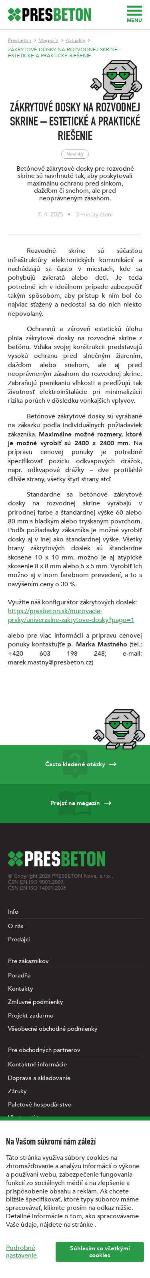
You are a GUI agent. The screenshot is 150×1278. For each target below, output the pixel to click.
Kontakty (20, 989)
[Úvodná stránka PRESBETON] (49, 14)
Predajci (19, 939)
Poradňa (19, 975)
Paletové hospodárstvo (40, 1104)
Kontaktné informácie (37, 1064)
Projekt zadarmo (31, 1015)
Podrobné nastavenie (21, 1251)
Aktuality (75, 40)
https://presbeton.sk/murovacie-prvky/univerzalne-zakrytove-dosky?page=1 (71, 615)
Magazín (48, 40)
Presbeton (19, 40)
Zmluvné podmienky (35, 1002)
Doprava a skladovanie (39, 1078)
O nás (16, 926)
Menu (134, 15)
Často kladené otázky (75, 764)
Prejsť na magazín (75, 803)
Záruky (17, 1091)
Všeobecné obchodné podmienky (53, 1029)
